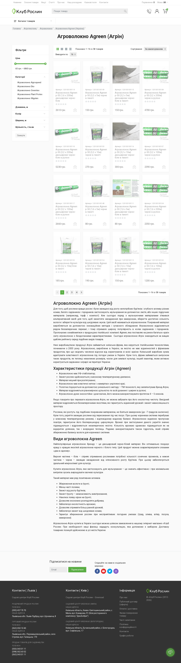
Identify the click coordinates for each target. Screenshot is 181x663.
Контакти (103, 2)
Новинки (17, 2)
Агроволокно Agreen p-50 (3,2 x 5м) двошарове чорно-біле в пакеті (125, 96)
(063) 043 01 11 (19, 654)
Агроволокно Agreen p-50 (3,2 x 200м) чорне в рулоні (155, 95)
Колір (30, 113)
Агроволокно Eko (25, 86)
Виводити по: (62, 54)
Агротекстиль (30, 28)
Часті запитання (127, 620)
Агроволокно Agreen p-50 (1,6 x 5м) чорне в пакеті (96, 209)
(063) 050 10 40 (19, 628)
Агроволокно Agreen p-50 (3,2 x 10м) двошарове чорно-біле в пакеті (125, 153)
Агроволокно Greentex (28, 90)
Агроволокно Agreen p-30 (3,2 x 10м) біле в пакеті (66, 266)
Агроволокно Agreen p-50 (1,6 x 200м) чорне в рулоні (155, 209)
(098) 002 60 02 (19, 652)
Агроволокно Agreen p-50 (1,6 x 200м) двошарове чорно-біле (66, 96)
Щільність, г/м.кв (30, 127)
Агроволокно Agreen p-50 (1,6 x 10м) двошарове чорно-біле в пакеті (125, 267)
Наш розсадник (74, 2)
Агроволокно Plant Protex (29, 94)
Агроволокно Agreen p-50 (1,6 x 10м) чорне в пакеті (96, 266)
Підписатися (77, 569)
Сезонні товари (31, 2)
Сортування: (136, 49)
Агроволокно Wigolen (27, 98)
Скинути (21, 135)
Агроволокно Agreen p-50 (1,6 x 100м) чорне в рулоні (155, 266)
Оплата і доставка (128, 608)
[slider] (15, 64)
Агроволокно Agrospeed (29, 82)
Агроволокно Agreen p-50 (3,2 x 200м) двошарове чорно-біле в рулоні (66, 153)
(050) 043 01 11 (19, 649)
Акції (43, 2)
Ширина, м (30, 120)
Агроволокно (46, 28)
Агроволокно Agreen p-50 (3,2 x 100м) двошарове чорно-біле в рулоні (66, 210)
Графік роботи (126, 635)
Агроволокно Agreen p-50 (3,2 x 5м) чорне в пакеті (96, 95)
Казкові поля (91, 2)
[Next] (81, 292)
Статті (52, 2)
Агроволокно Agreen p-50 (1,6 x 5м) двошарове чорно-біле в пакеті (125, 210)
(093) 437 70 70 (19, 610)
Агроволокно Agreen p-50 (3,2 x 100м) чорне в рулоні (155, 152)
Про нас (61, 2)
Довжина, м (30, 107)
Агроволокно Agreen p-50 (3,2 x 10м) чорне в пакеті (96, 152)
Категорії (30, 77)
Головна (17, 28)
